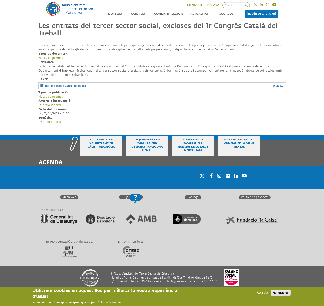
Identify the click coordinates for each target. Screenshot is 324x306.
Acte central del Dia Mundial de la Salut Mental (238, 143)
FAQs (124, 197)
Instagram (270, 4)
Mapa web (69, 197)
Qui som (115, 14)
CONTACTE (195, 5)
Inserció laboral (49, 105)
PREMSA (213, 5)
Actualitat (199, 14)
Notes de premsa (50, 58)
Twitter (258, 4)
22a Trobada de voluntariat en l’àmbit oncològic (101, 143)
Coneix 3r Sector (168, 14)
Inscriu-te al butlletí (261, 13)
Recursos (225, 14)
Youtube (277, 4)
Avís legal (193, 197)
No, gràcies (280, 293)
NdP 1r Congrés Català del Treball (65, 85)
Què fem (138, 14)
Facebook (210, 181)
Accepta (262, 292)
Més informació (109, 302)
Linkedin (264, 4)
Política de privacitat (254, 197)
